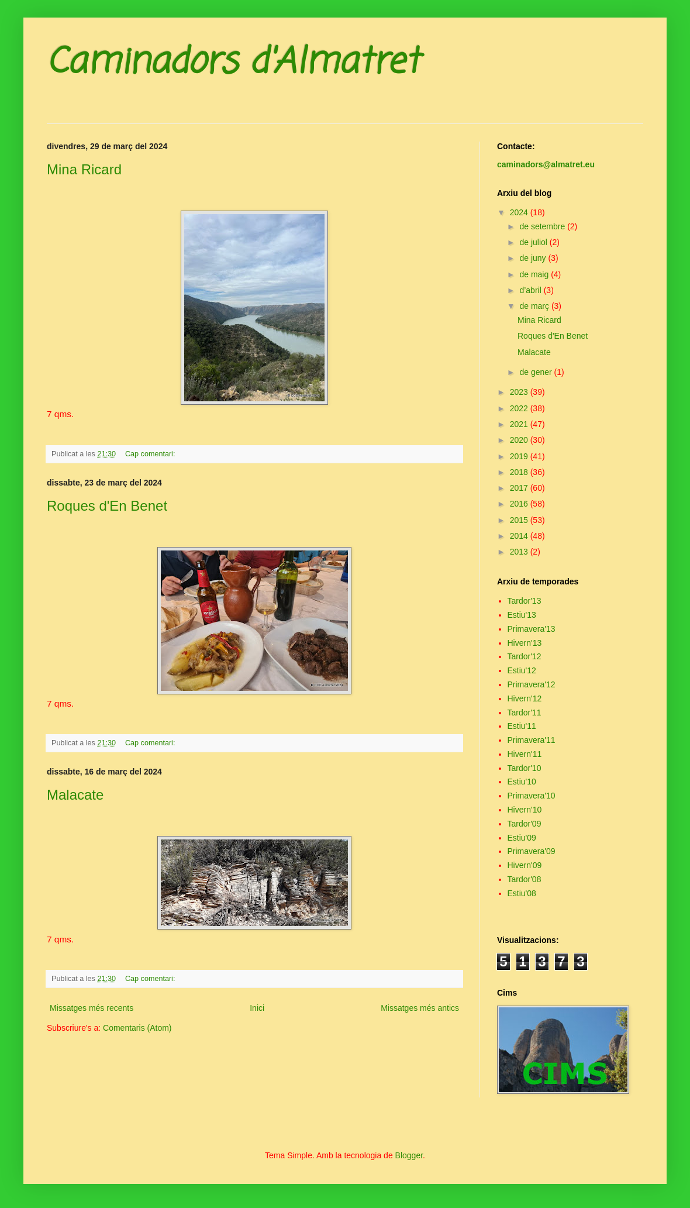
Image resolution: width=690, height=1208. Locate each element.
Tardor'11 (524, 712)
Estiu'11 (522, 726)
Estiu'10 (522, 781)
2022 (520, 408)
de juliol (534, 242)
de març (535, 306)
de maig (535, 274)
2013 (520, 551)
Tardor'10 (524, 768)
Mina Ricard (84, 169)
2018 (520, 472)
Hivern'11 (525, 754)
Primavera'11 (532, 740)
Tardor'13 (524, 600)
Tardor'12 (524, 656)
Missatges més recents (91, 1008)
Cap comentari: (151, 454)
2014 (520, 536)
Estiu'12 (522, 670)
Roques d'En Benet (107, 506)
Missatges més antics (420, 1008)
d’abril (531, 290)
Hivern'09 (525, 865)
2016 (520, 503)
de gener (536, 372)
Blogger (409, 1155)
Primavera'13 (532, 629)
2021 (520, 424)
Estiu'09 (522, 837)
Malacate (75, 795)
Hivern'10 (525, 809)
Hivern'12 (525, 698)
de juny (533, 258)
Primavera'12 (532, 684)
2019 (520, 456)
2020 (520, 440)
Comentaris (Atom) (137, 1028)
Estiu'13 (522, 615)
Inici (257, 1008)
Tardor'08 (524, 879)
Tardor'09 (524, 823)
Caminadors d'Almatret (233, 63)
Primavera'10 (532, 795)
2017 (520, 488)
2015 (520, 520)
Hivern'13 (525, 643)
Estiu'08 (522, 893)
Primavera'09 (532, 851)
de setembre (543, 226)
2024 (520, 212)
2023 (520, 392)
